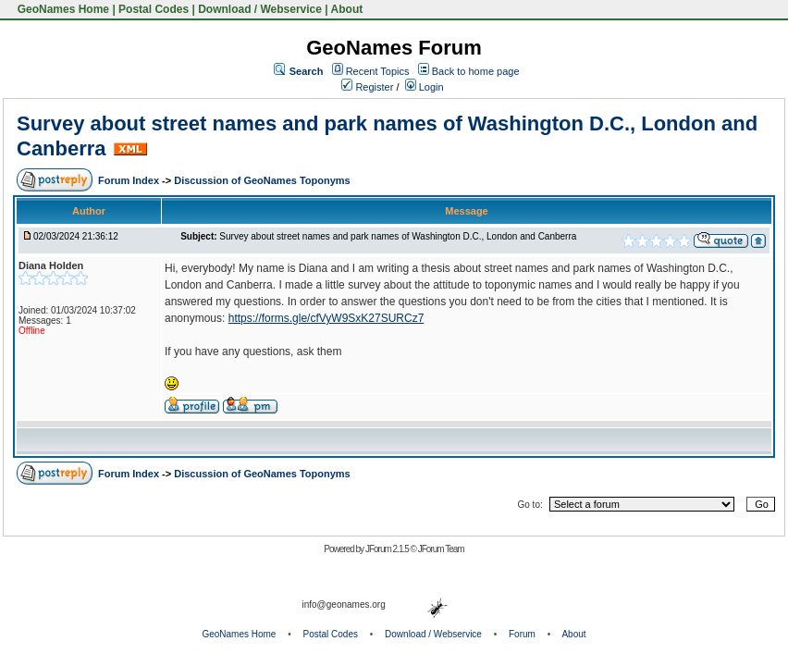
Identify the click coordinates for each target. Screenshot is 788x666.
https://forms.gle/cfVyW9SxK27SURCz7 (326, 318)
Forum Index (130, 180)
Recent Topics (378, 71)
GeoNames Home (61, 9)
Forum (522, 634)
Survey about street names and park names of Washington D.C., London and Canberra (397, 236)
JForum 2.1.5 (388, 549)
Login (424, 86)
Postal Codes (153, 9)
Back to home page (476, 71)
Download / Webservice (260, 9)
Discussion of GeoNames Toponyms (262, 180)
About (347, 9)
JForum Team (441, 549)
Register (367, 86)
